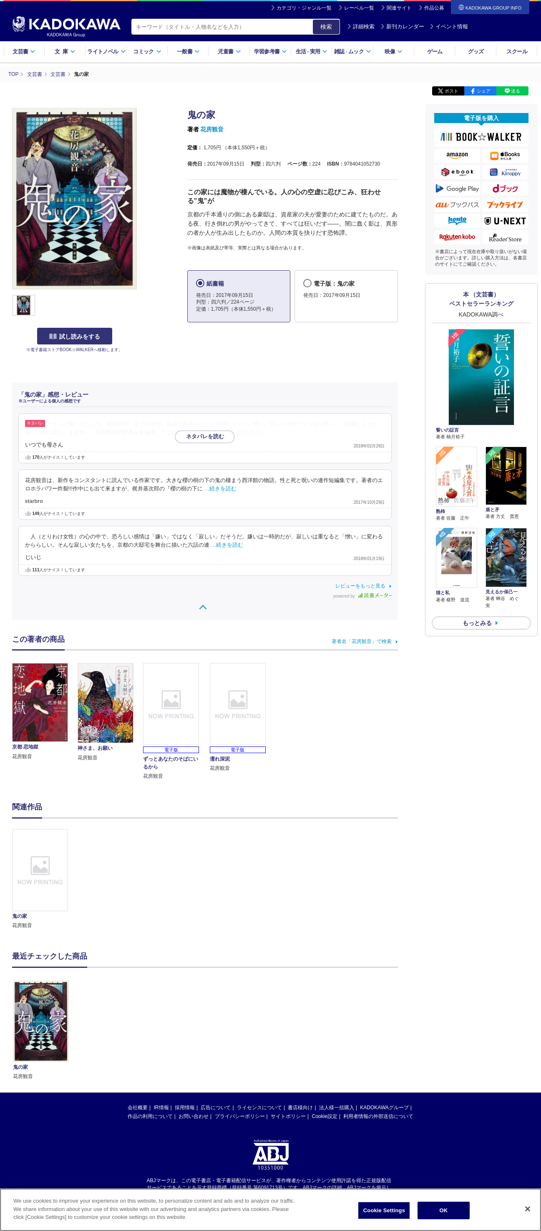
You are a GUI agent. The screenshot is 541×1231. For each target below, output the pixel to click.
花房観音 (212, 129)
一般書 (188, 51)
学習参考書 (270, 51)
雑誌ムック (352, 51)
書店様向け (300, 1107)
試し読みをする (74, 336)
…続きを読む (248, 432)
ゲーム (435, 51)
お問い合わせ (194, 1116)
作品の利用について (150, 1116)
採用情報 (185, 1107)
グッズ (475, 51)
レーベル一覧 (359, 8)
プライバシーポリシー (240, 1116)
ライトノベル (106, 51)
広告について (216, 1107)
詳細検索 (361, 26)
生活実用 (312, 51)
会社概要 (138, 1107)
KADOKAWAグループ (384, 1107)
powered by (362, 596)
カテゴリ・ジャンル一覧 (304, 8)
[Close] (527, 1209)
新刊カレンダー (402, 26)
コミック (147, 51)
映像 (394, 51)
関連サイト (399, 8)
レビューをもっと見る (360, 586)
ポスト (451, 90)
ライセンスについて (259, 1107)
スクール (516, 51)
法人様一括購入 (336, 1107)
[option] (45, 879)
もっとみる (477, 623)
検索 (326, 26)
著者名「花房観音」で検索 (362, 641)
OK (444, 1210)
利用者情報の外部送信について (378, 1116)
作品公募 (434, 8)
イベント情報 (449, 26)
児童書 (229, 51)
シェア (484, 90)
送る (515, 90)
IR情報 (161, 1107)
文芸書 (24, 51)
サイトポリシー (288, 1116)
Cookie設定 (324, 1116)
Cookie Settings (384, 1210)
